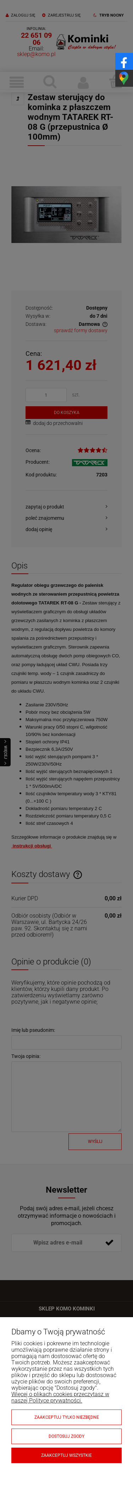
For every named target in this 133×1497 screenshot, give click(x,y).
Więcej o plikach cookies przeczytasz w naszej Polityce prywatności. (60, 1397)
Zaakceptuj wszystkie (66, 1455)
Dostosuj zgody (66, 1436)
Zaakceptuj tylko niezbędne (66, 1417)
